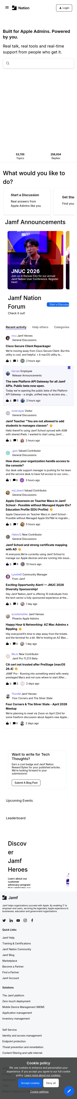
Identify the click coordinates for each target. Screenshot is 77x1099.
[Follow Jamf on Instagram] (25, 920)
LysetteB (17, 574)
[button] (69, 1091)
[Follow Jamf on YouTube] (18, 920)
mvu (14, 335)
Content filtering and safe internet (22, 1052)
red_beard (18, 490)
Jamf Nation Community (16, 949)
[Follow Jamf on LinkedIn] (11, 920)
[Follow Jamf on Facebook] (32, 920)
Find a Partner (10, 972)
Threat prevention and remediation (22, 1047)
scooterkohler (20, 614)
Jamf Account (10, 978)
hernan (16, 371)
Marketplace (9, 960)
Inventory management (16, 1018)
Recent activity (16, 327)
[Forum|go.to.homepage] (21, 8)
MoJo (15, 654)
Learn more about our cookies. (42, 1075)
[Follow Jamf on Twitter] (4, 920)
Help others (40, 327)
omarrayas (18, 410)
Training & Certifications (16, 943)
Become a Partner (13, 966)
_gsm (15, 450)
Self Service (9, 1029)
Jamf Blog (8, 955)
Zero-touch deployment (16, 1001)
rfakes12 (16, 534)
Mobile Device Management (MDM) (23, 1007)
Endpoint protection (14, 1041)
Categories (61, 327)
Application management (17, 1012)
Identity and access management (22, 1035)
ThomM (16, 693)
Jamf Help (8, 937)
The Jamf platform (13, 995)
